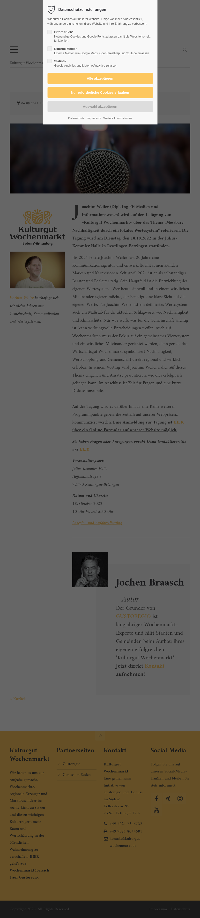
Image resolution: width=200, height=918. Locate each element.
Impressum (94, 118)
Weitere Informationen (117, 118)
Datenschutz (76, 118)
